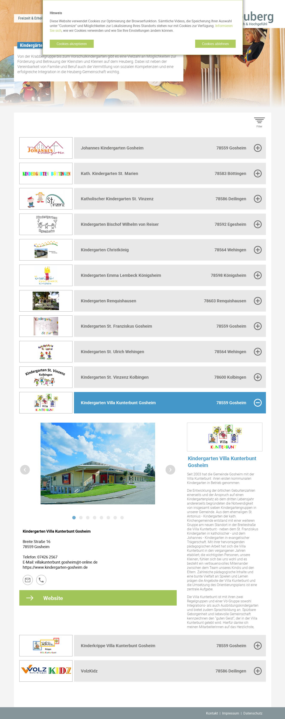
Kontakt (212, 713)
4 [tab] (94, 517)
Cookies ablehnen (215, 43)
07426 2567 (47, 556)
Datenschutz (252, 713)
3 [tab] (87, 517)
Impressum (230, 713)
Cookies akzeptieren (72, 43)
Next (168, 467)
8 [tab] (122, 517)
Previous (22, 467)
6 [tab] (108, 517)
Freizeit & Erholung (33, 18)
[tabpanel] (98, 467)
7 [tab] (115, 517)
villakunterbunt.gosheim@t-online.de (66, 562)
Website (53, 597)
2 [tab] (81, 517)
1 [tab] (74, 517)
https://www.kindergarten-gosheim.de (55, 567)
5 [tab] (101, 517)
